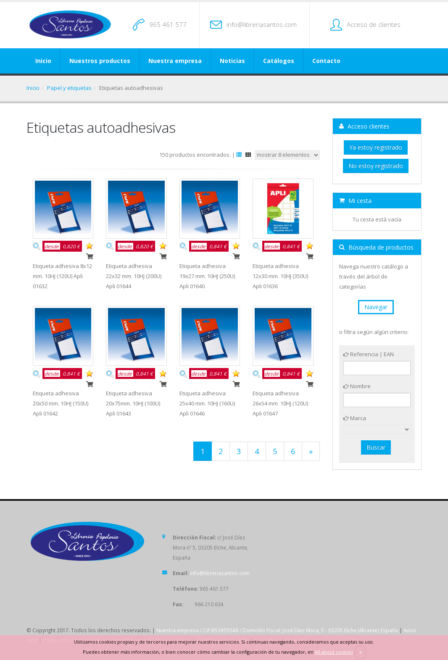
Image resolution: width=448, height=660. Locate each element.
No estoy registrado (375, 166)
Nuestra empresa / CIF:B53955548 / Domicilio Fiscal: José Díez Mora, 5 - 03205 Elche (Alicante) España (277, 630)
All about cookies (334, 652)
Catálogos (278, 61)
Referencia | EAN (368, 354)
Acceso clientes (364, 126)
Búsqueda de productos (376, 247)
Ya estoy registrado (375, 147)
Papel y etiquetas (69, 88)
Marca (354, 418)
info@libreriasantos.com (262, 24)
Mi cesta (355, 201)
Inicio (43, 61)
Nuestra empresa (175, 61)
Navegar (375, 307)
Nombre (357, 386)
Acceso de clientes (374, 24)
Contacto (326, 61)
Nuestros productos (99, 61)
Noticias (232, 61)
